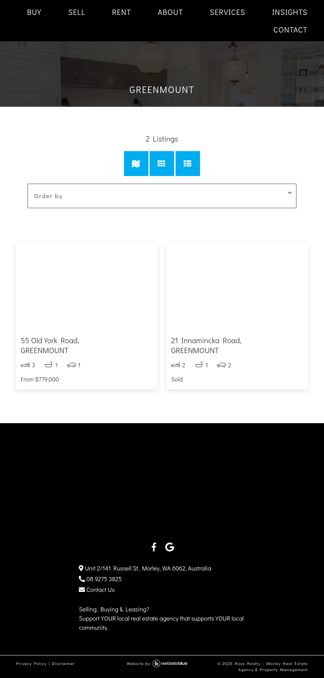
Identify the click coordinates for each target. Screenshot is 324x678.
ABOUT (170, 12)
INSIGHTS (290, 12)
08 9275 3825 (100, 579)
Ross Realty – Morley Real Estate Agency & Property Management (271, 666)
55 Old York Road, (87, 345)
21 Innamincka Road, (237, 345)
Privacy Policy (31, 663)
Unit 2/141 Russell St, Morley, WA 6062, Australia (145, 568)
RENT (121, 12)
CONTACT (291, 29)
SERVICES (228, 12)
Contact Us (96, 589)
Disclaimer (63, 663)
